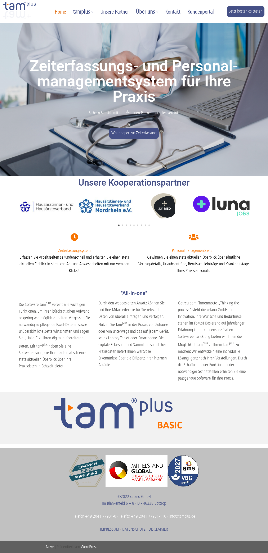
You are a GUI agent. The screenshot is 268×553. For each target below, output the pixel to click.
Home (60, 12)
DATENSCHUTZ (134, 529)
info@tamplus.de (182, 517)
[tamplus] (19, 10)
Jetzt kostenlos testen (245, 11)
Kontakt (172, 12)
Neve (50, 547)
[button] (92, 12)
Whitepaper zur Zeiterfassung (134, 133)
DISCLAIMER (158, 529)
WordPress (89, 547)
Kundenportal (200, 12)
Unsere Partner (114, 12)
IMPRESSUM (109, 529)
